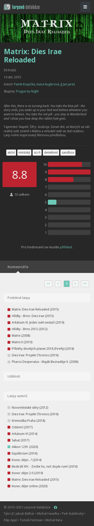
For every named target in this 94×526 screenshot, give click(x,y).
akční (11, 152)
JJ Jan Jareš (68, 84)
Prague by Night (27, 91)
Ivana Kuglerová (48, 84)
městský (24, 152)
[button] (22, 7)
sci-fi (37, 152)
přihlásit (66, 247)
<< (48, 283)
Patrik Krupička (24, 84)
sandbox (68, 152)
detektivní (51, 152)
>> (85, 283)
